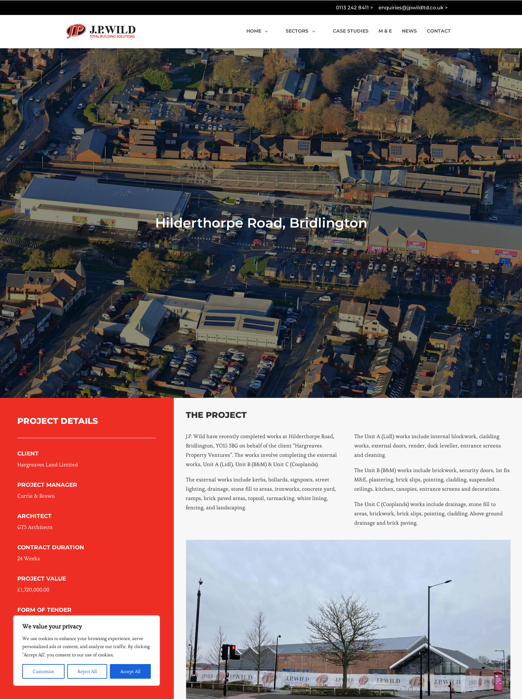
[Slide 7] (370, 675)
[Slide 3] (341, 675)
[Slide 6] (363, 675)
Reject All (87, 671)
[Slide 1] (326, 675)
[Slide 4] (348, 675)
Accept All (130, 671)
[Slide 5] (355, 675)
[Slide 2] (333, 675)
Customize (43, 671)
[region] (86, 650)
